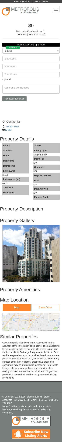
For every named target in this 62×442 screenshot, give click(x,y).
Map (16, 307)
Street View (45, 307)
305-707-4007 (41, 1)
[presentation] (26, 110)
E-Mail (8, 130)
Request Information (14, 98)
